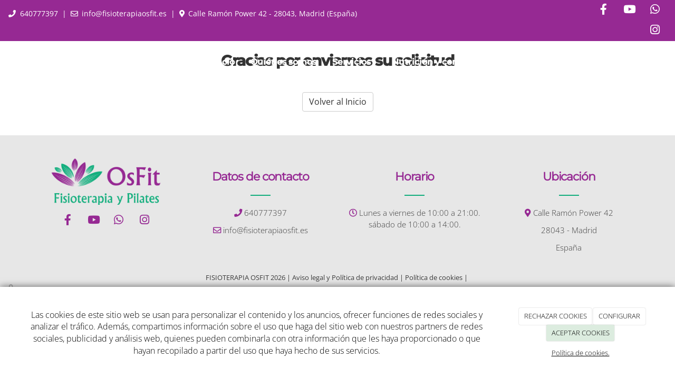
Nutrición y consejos (435, 62)
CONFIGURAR (619, 316)
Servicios (354, 62)
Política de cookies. (581, 352)
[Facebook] (603, 10)
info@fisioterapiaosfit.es (124, 13)
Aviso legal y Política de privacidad (345, 277)
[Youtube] (629, 10)
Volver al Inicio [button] (338, 101)
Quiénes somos (283, 62)
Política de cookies (433, 277)
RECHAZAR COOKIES (555, 316)
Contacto (515, 62)
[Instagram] (655, 31)
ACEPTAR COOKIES (581, 332)
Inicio (223, 62)
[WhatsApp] (655, 10)
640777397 (39, 13)
